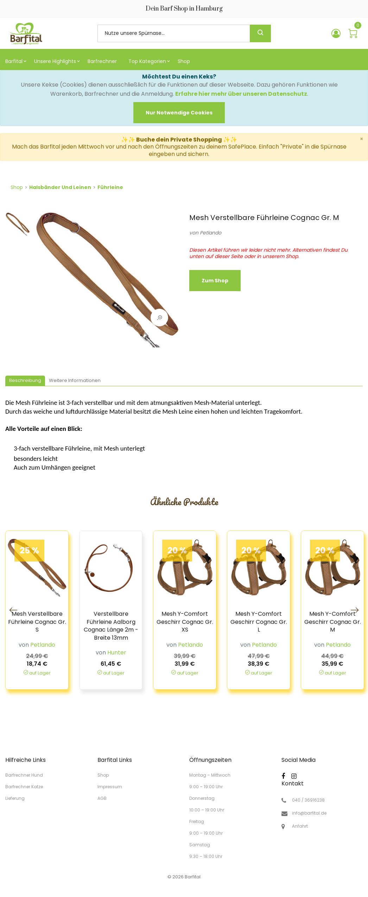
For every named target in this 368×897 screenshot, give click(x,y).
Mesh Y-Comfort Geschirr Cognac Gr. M (332, 622)
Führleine (110, 187)
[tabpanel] (107, 283)
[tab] (25, 381)
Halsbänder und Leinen (60, 187)
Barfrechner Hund (24, 775)
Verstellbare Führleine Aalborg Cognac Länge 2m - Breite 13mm (111, 625)
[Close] (179, 112)
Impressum (109, 787)
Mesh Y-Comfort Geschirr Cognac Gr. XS (185, 622)
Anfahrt (300, 826)
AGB (102, 798)
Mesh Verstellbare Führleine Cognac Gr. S (37, 622)
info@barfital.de (309, 813)
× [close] (361, 139)
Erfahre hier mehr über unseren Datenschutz (241, 94)
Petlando (210, 233)
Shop (17, 187)
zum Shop (215, 280)
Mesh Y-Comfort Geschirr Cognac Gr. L (258, 622)
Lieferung (15, 798)
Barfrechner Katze (24, 787)
